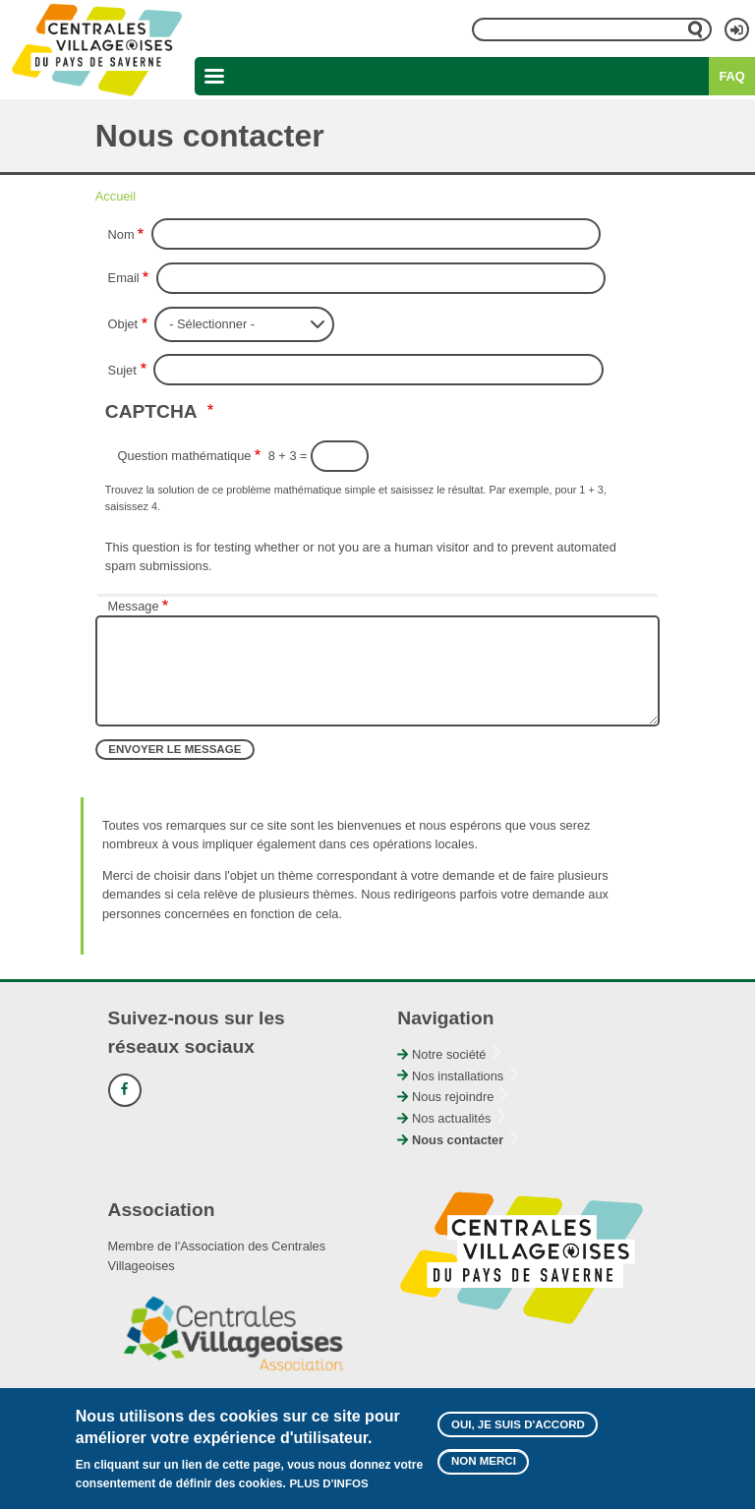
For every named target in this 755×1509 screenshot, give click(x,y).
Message (133, 606)
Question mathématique (185, 455)
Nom (121, 234)
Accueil (115, 196)
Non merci (483, 1470)
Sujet (122, 370)
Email (124, 277)
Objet (123, 324)
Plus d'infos (328, 1491)
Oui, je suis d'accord (518, 1432)
